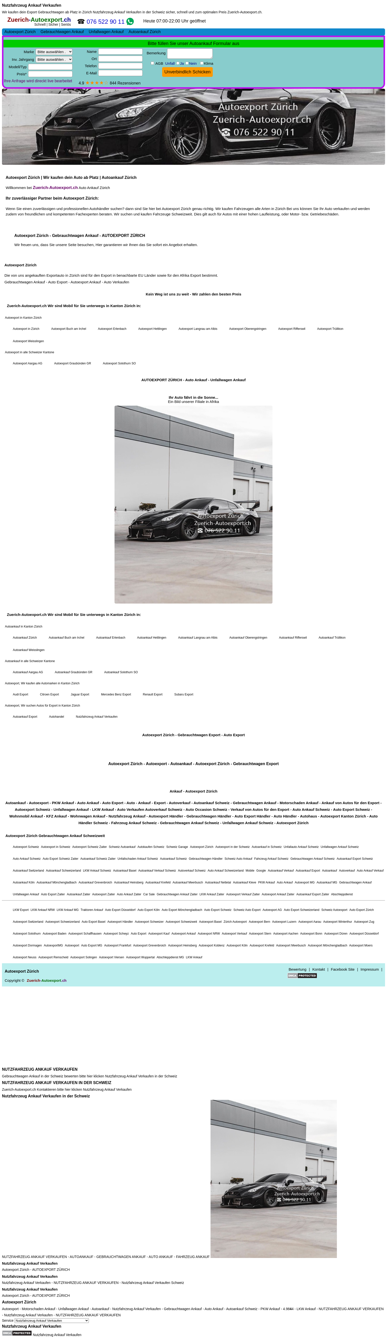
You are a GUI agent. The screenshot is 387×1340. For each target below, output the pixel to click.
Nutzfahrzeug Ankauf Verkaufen (31, 5)
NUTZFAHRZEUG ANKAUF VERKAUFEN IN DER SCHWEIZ (56, 1083)
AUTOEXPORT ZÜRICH (51, 1270)
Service (45, 1320)
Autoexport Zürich (15, 1270)
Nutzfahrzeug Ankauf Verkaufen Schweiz (153, 1283)
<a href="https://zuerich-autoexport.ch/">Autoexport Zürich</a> (193, 540)
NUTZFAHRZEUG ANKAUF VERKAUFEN (39, 1069)
